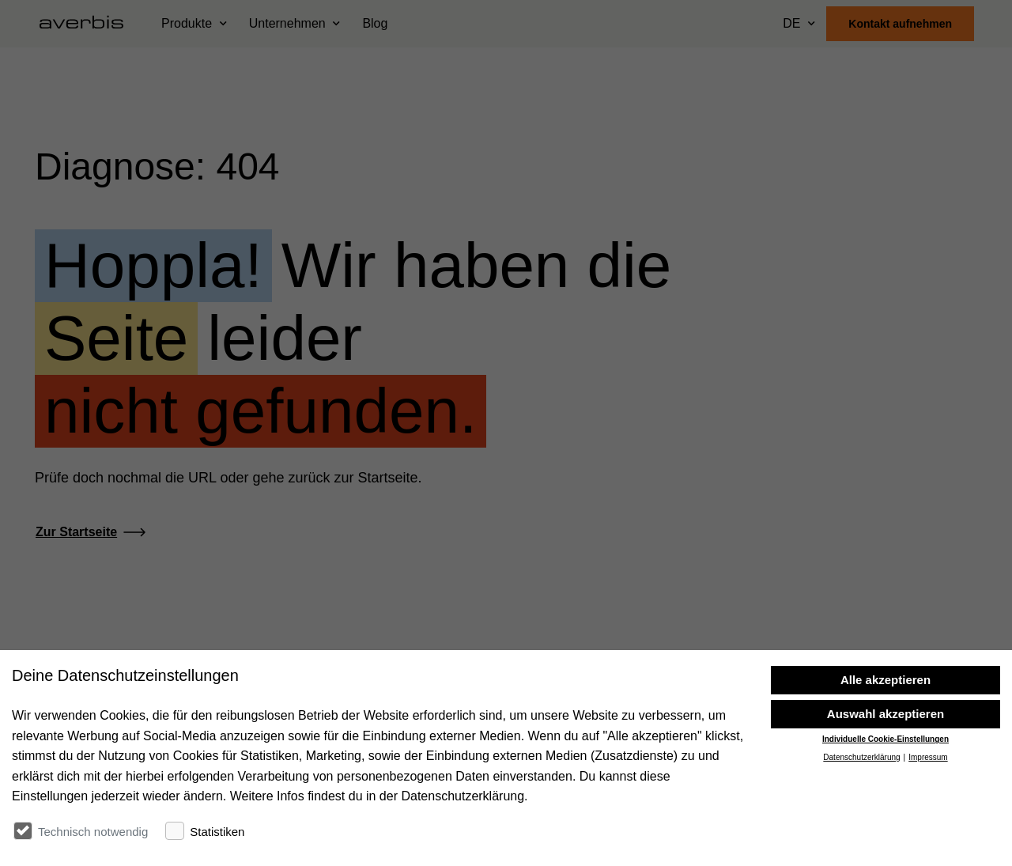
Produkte (186, 23)
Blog (374, 23)
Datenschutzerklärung (861, 757)
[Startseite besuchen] (88, 24)
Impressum (927, 757)
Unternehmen (287, 23)
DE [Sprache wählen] (791, 23)
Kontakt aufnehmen (900, 23)
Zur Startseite (76, 532)
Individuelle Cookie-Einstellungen (885, 739)
